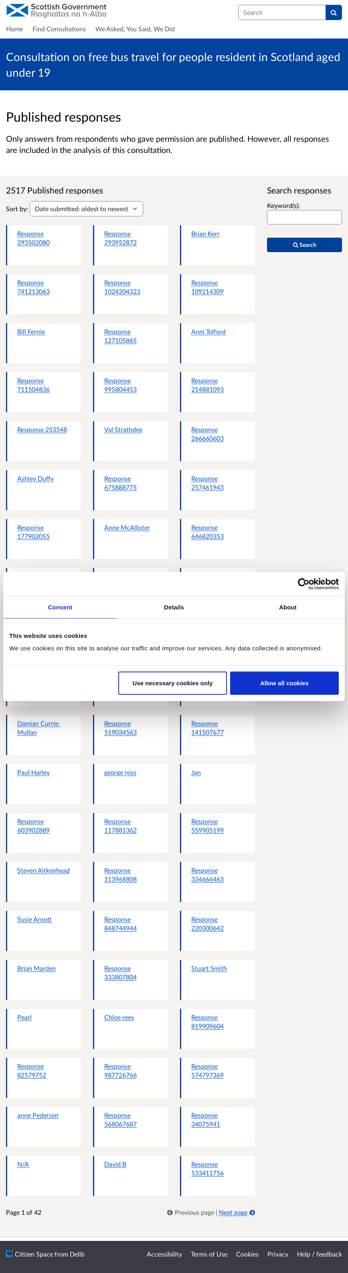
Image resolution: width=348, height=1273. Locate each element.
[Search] (334, 12)
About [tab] (288, 606)
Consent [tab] (60, 606)
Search (304, 244)
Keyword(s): (283, 205)
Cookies (247, 1254)
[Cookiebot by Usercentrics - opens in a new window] (304, 584)
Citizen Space (34, 1254)
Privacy (277, 1254)
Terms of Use (209, 1254)
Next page (237, 1212)
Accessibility (164, 1254)
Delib (77, 1254)
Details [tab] (174, 606)
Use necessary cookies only (173, 683)
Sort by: (17, 208)
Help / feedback (319, 1254)
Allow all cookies (284, 683)
